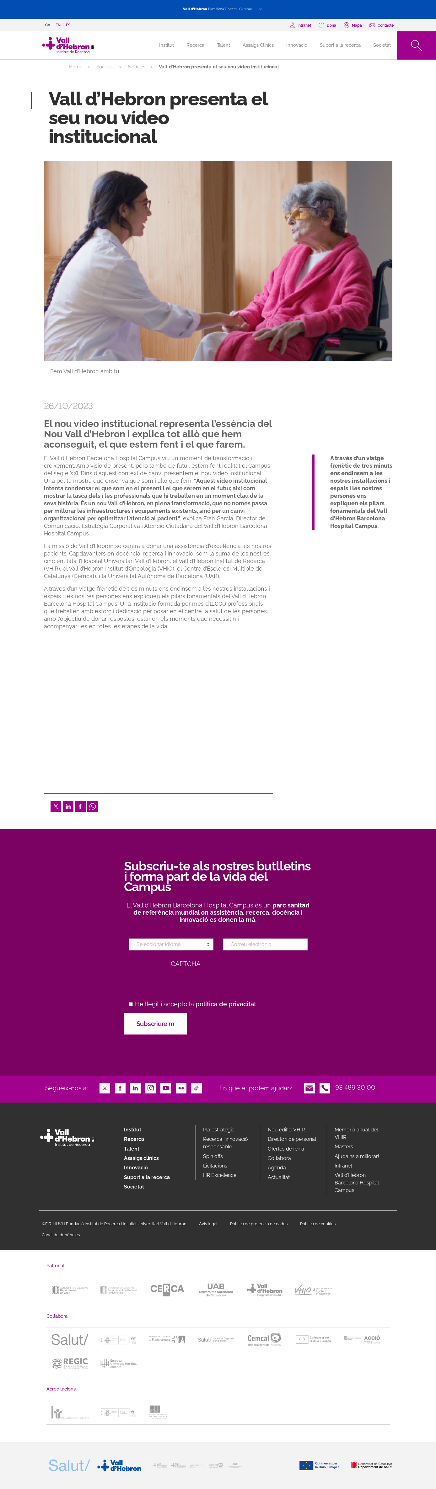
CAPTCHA (186, 964)
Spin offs (213, 1156)
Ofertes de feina (286, 1149)
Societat (382, 45)
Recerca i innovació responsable (225, 1143)
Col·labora (279, 1158)
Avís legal (208, 1223)
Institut (132, 1130)
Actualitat (279, 1177)
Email (309, 1087)
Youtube (165, 1087)
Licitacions (215, 1166)
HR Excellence (219, 1175)
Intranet (343, 1166)
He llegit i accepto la (195, 1004)
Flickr (181, 1087)
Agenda (277, 1168)
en (58, 25)
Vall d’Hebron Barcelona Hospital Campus (357, 1182)
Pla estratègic (218, 1130)
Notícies (136, 67)
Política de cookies (318, 1223)
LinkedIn (68, 806)
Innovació (296, 45)
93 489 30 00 (355, 1087)
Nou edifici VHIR (286, 1130)
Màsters (344, 1147)
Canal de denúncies (61, 1234)
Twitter (56, 806)
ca (47, 25)
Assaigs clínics (141, 1158)
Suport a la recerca (340, 45)
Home (76, 67)
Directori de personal (292, 1139)
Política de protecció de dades (259, 1223)
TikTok (196, 1087)
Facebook (80, 806)
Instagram (150, 1087)
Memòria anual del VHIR (356, 1133)
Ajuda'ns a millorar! (357, 1156)
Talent (223, 45)
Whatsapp (92, 806)
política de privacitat (226, 1004)
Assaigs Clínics (258, 45)
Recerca (195, 45)
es (68, 25)
